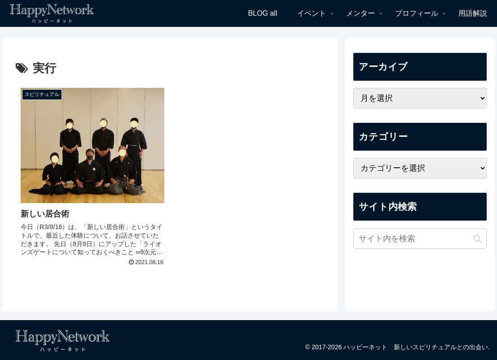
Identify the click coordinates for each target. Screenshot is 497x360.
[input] (420, 239)
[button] (477, 239)
